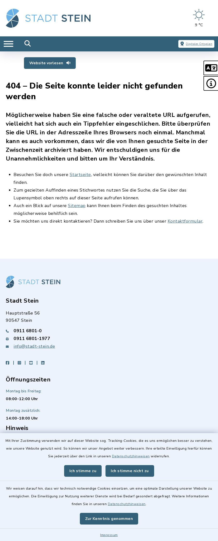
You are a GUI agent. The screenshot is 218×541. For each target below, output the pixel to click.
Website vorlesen (49, 63)
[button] (210, 68)
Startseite (80, 175)
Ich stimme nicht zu (130, 471)
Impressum (109, 535)
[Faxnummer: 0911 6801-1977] (109, 338)
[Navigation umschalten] (8, 43)
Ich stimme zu (83, 471)
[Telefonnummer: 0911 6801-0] (109, 331)
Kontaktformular (185, 221)
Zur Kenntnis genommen (109, 518)
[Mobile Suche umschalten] (28, 43)
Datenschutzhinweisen (131, 456)
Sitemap (77, 206)
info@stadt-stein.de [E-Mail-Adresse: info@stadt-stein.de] (34, 346)
